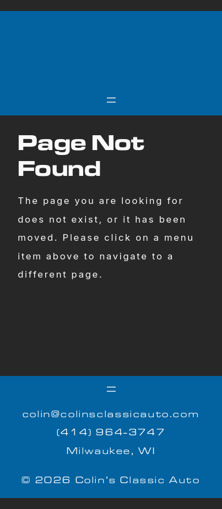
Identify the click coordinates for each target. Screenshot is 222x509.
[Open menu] (111, 100)
